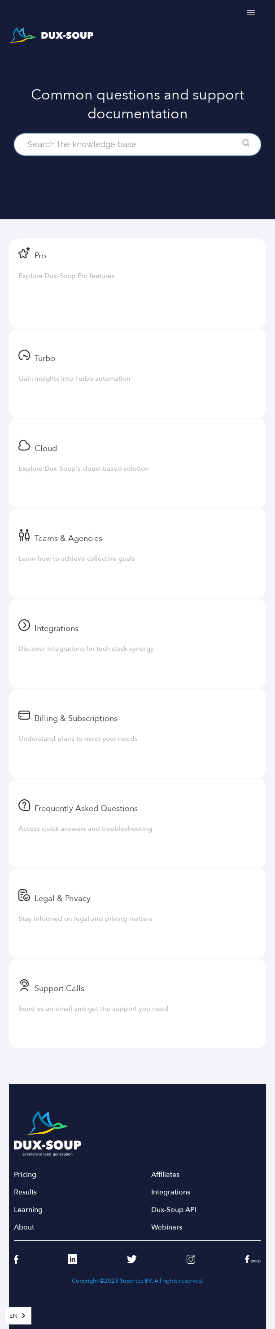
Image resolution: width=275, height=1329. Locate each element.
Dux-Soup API (173, 1210)
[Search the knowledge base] (138, 144)
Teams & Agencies (68, 538)
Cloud (46, 448)
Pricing (25, 1175)
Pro (40, 255)
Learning (28, 1210)
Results (25, 1192)
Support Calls (59, 988)
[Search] (246, 143)
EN (13, 1315)
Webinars (166, 1227)
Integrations (57, 628)
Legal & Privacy (63, 898)
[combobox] (17, 1315)
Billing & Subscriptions (76, 718)
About (24, 1227)
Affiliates (165, 1175)
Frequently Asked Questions (86, 808)
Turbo (45, 358)
